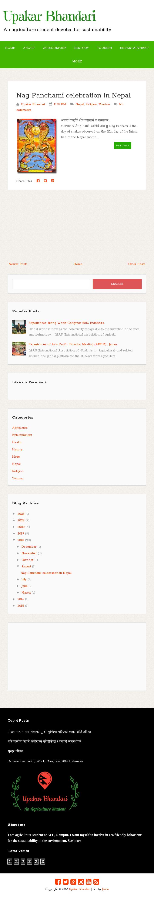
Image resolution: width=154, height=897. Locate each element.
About (29, 48)
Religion (91, 104)
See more (74, 840)
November (29, 553)
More (77, 61)
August (26, 566)
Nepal (80, 104)
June (24, 586)
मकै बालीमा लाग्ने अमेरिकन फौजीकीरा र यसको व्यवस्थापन (44, 742)
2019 (20, 534)
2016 (20, 599)
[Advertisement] (77, 228)
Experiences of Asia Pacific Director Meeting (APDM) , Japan (73, 344)
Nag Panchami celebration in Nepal (73, 95)
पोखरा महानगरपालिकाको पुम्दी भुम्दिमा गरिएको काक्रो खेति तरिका (49, 732)
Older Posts (136, 264)
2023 (20, 514)
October (27, 560)
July (24, 579)
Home (10, 48)
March (26, 593)
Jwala (105, 889)
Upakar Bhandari (79, 889)
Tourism (104, 48)
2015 (20, 606)
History (81, 48)
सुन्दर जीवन (15, 751)
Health (16, 442)
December (28, 547)
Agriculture (54, 48)
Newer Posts (18, 264)
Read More (122, 145)
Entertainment (134, 48)
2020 (21, 527)
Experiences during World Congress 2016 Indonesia (66, 323)
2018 (20, 540)
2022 (20, 520)
